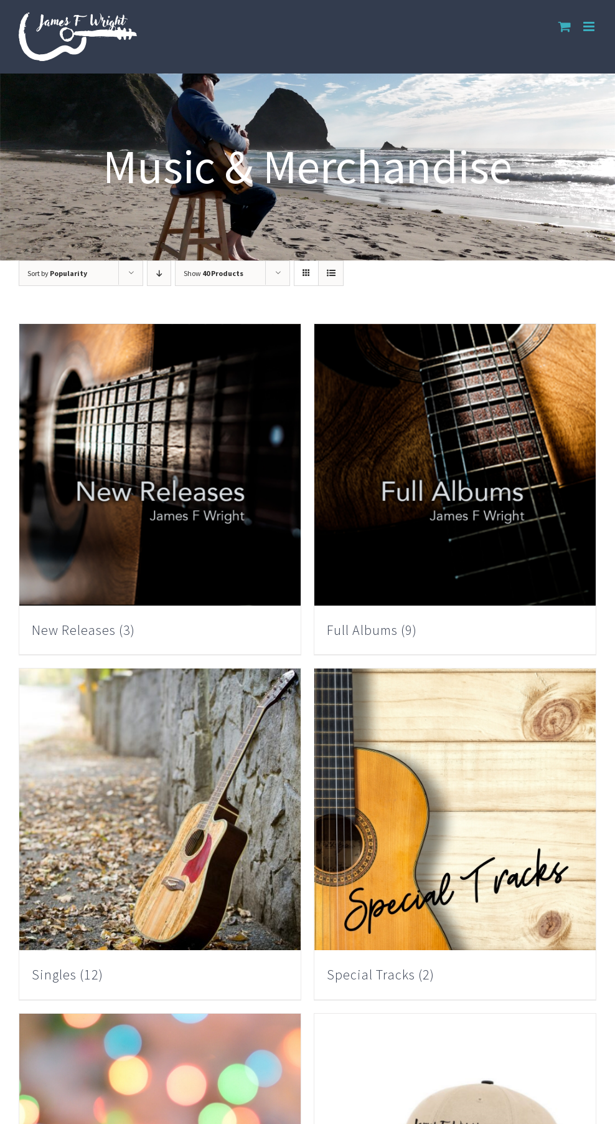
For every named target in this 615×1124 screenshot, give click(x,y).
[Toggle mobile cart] (564, 26)
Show (213, 273)
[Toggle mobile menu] (589, 26)
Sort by (57, 273)
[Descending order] (159, 273)
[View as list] (331, 273)
